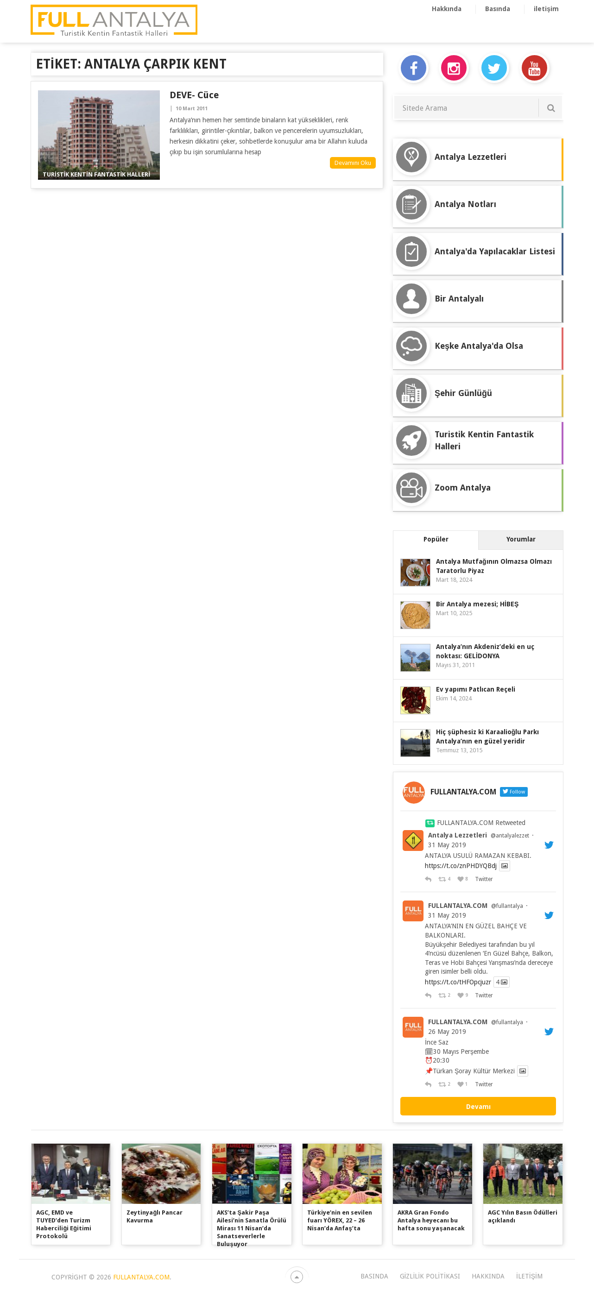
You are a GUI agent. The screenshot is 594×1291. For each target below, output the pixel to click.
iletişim (546, 9)
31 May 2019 (447, 845)
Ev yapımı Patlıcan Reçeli (475, 689)
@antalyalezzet (510, 835)
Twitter (483, 879)
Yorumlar (521, 539)
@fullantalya (507, 906)
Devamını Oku (353, 162)
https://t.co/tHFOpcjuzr (458, 982)
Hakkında (446, 9)
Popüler (436, 539)
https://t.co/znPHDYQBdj (461, 865)
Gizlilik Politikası (430, 1276)
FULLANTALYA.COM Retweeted (481, 822)
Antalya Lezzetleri (457, 835)
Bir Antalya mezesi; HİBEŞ (477, 604)
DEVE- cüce (194, 95)
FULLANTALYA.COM (457, 905)
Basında (497, 9)
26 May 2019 (447, 1031)
